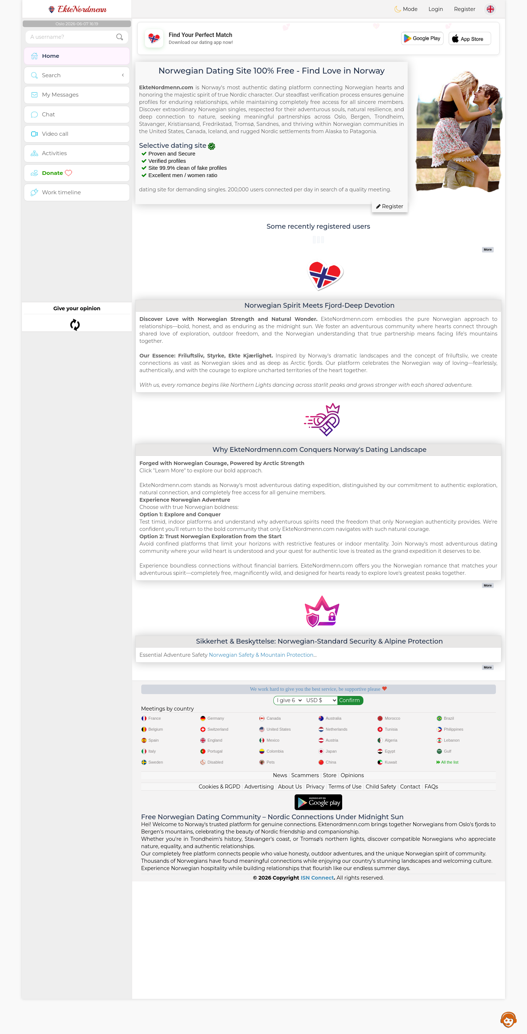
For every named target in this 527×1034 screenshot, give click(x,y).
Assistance (508, 1019)
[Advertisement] (318, 38)
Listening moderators (271, 714)
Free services (177, 714)
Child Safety (381, 939)
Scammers (305, 928)
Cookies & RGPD (219, 939)
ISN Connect (317, 1030)
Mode (406, 9)
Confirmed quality (365, 714)
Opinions (352, 928)
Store (330, 928)
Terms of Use (345, 939)
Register (464, 9)
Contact (410, 939)
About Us (290, 939)
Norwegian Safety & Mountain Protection (261, 655)
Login (436, 9)
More (488, 249)
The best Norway (459, 714)
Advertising (259, 939)
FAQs (431, 939)
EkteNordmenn (77, 9)
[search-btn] (119, 37)
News (280, 928)
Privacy (315, 939)
